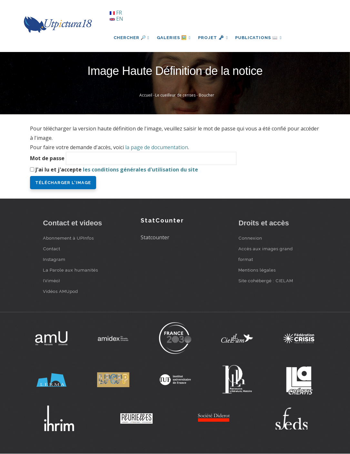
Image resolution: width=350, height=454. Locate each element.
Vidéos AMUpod (60, 291)
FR (116, 12)
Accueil (145, 95)
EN (116, 18)
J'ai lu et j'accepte (116, 169)
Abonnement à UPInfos (68, 238)
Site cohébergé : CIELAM (265, 280)
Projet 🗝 (214, 37)
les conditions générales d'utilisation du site (140, 169)
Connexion (250, 238)
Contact (51, 248)
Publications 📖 (259, 37)
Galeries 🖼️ (174, 37)
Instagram (54, 259)
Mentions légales (257, 270)
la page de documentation (156, 147)
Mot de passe (47, 158)
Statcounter (155, 237)
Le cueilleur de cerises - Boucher (184, 95)
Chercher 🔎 (131, 37)
